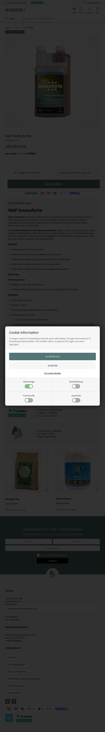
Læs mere (13, 344)
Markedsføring (76, 384)
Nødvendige (29, 384)
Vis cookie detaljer (52, 373)
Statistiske (76, 398)
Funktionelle (29, 398)
